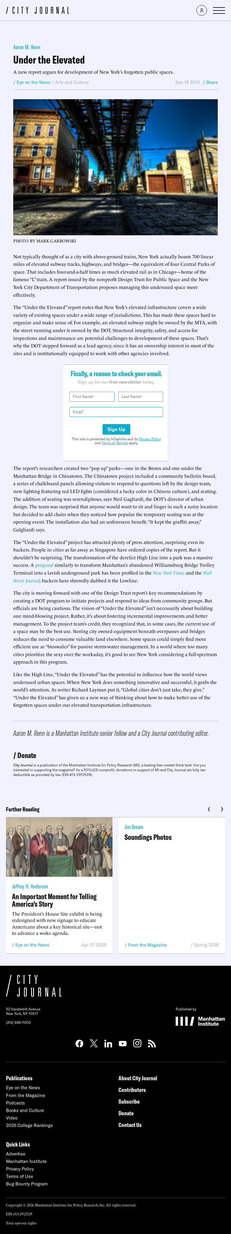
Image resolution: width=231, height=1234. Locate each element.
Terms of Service (115, 443)
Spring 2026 (206, 944)
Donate (26, 755)
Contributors (132, 1089)
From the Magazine (147, 945)
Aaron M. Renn (26, 47)
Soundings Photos (148, 837)
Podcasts (15, 1103)
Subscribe (129, 1101)
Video (11, 1118)
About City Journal (138, 1078)
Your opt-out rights (21, 1222)
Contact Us (130, 1124)
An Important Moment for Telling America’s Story (54, 900)
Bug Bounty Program (27, 1184)
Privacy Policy (150, 439)
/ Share (210, 82)
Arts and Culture (72, 82)
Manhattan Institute (26, 1161)
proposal (44, 564)
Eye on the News (32, 945)
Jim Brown (134, 827)
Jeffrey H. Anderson (30, 886)
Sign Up (116, 429)
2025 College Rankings (29, 1125)
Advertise (15, 1154)
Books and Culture (25, 1110)
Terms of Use (19, 1176)
